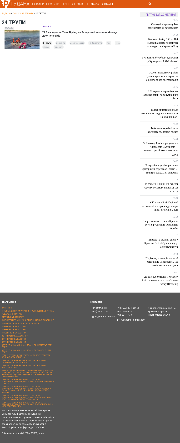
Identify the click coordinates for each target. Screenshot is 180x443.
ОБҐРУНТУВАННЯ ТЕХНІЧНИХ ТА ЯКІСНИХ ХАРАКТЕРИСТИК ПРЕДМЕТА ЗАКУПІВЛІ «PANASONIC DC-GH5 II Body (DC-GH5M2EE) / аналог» (27, 397)
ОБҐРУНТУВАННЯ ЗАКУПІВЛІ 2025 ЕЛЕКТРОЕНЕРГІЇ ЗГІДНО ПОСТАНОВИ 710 (26, 356)
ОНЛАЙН (107, 4)
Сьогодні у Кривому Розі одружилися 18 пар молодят (163, 26)
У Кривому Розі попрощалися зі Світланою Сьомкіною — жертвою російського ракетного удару (160, 148)
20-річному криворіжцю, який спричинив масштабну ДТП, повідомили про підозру (161, 262)
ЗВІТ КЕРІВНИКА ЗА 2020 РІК (15, 339)
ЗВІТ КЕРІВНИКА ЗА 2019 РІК (15, 342)
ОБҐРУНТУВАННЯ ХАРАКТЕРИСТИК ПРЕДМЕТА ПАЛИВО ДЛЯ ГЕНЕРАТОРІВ (24, 361)
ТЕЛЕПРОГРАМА (72, 4)
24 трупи (47, 43)
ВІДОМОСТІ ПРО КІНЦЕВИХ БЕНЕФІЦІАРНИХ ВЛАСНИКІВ (28, 320)
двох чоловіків (77, 43)
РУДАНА (20, 4)
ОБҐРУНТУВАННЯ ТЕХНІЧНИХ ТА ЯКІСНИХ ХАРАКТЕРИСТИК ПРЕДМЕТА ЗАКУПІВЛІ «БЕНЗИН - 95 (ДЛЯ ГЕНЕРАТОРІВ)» (27, 404)
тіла (108, 43)
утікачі (46, 47)
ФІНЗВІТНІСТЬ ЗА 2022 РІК (14, 329)
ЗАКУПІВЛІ (7, 308)
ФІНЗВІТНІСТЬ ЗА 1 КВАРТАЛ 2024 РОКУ (20, 323)
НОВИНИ (38, 4)
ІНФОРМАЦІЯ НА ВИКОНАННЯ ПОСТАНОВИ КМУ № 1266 (28, 311)
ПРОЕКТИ (52, 4)
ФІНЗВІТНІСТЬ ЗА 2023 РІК (14, 326)
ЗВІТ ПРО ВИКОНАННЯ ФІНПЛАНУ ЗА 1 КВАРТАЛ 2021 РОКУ (27, 346)
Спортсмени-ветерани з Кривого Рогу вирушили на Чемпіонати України (160, 225)
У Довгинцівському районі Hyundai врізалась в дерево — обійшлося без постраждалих (162, 76)
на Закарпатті (95, 43)
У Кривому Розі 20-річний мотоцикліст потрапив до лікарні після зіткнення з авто (160, 206)
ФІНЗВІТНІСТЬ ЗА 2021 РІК (14, 333)
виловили (60, 43)
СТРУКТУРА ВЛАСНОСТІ (13, 317)
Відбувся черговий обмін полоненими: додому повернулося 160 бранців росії (159, 113)
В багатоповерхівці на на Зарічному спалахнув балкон (162, 130)
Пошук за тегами (23, 13)
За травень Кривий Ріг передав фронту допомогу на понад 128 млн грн (161, 188)
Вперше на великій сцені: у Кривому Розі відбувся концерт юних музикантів (161, 243)
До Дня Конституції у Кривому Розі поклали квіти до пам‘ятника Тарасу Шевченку (160, 280)
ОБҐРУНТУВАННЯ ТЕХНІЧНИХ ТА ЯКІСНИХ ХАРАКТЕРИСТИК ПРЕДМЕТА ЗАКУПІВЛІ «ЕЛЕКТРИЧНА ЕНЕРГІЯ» (28, 381)
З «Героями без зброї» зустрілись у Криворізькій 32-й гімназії (160, 59)
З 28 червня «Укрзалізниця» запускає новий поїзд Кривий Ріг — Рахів (160, 95)
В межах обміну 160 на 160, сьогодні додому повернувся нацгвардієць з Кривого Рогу (162, 43)
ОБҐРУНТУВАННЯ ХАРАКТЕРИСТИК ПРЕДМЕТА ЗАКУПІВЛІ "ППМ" (24, 366)
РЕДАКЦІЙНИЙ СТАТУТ (12, 314)
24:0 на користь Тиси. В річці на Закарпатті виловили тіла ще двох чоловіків (80, 34)
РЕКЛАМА (92, 4)
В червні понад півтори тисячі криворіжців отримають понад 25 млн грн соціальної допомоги (160, 169)
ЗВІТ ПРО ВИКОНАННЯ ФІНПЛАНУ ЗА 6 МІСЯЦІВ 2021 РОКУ (26, 351)
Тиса (117, 43)
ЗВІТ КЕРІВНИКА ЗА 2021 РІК (15, 336)
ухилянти (58, 47)
